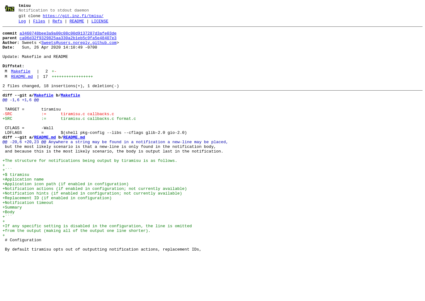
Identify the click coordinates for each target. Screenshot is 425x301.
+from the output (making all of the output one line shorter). (76, 272)
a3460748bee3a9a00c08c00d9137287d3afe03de (68, 37)
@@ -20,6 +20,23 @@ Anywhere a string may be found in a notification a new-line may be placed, (115, 165)
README (76, 24)
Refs (57, 24)
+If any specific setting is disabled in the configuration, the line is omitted (97, 266)
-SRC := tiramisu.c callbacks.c (58, 131)
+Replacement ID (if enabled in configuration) (57, 232)
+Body (8, 249)
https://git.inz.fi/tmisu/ (73, 18)
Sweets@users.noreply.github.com (79, 48)
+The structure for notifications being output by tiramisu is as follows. (89, 187)
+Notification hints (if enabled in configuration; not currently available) (92, 227)
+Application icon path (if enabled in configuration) (65, 216)
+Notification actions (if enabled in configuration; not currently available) (94, 221)
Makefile (20, 82)
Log (22, 24)
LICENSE (100, 24)
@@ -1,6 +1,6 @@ (20, 115)
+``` (7, 199)
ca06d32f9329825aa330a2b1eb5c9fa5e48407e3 (68, 42)
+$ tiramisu (15, 204)
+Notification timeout (28, 238)
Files (39, 24)
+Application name (23, 210)
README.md (22, 89)
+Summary (12, 244)
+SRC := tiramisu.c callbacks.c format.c (69, 137)
